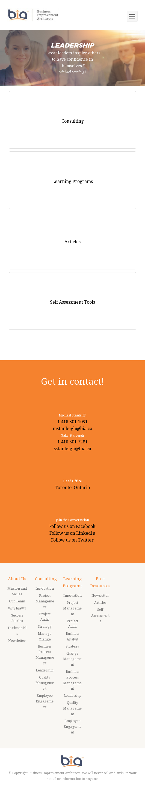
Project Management (44, 601)
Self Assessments (100, 615)
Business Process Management (44, 655)
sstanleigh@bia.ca (72, 448)
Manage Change (44, 636)
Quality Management (44, 683)
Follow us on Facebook (72, 526)
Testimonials (16, 631)
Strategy (45, 627)
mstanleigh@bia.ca (72, 428)
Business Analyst (72, 636)
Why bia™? (17, 608)
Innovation (44, 588)
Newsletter (17, 641)
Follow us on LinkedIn (72, 533)
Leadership (45, 670)
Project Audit (45, 617)
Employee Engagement (45, 701)
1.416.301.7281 (72, 441)
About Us (17, 578)
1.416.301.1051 (72, 421)
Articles (100, 603)
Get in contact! (72, 381)
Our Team (17, 601)
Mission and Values (17, 591)
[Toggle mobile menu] (132, 16)
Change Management (72, 659)
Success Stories (17, 618)
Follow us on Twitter (72, 540)
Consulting (46, 578)
